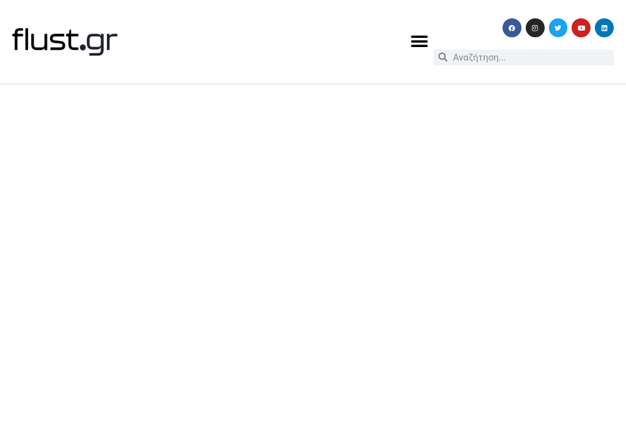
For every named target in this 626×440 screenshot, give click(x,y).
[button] (419, 42)
